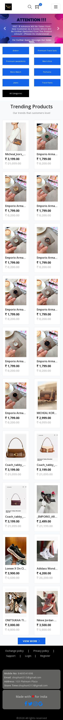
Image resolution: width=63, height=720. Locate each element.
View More (31, 641)
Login (28, 655)
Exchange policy (14, 650)
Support (11, 655)
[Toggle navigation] (55, 7)
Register (45, 655)
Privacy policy (41, 650)
